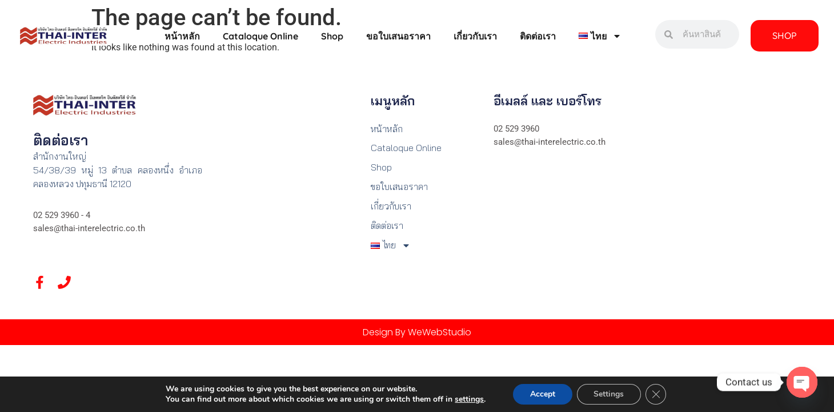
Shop (332, 36)
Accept (542, 394)
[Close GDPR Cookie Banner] (655, 394)
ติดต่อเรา (538, 36)
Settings (609, 394)
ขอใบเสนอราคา (398, 36)
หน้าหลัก (182, 36)
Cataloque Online (260, 36)
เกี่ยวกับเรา (475, 36)
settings (469, 399)
